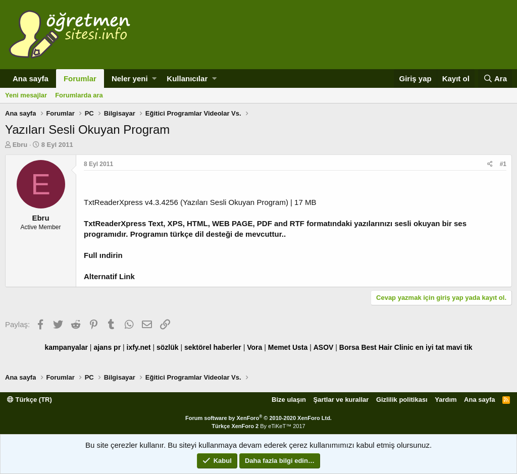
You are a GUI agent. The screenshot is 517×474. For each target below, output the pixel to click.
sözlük (168, 347)
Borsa (349, 347)
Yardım (445, 399)
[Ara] (495, 78)
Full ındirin (103, 255)
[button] (154, 78)
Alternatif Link (109, 276)
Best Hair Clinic (387, 347)
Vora (254, 347)
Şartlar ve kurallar (341, 399)
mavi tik (459, 347)
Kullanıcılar (187, 78)
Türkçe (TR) (29, 399)
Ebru (20, 144)
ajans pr (107, 347)
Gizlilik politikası (402, 399)
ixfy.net (139, 347)
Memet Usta (288, 347)
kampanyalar (66, 347)
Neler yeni (130, 78)
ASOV (324, 347)
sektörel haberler (212, 347)
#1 (503, 164)
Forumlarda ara (79, 95)
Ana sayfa (30, 78)
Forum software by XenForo (258, 418)
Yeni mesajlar (26, 95)
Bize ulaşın (289, 399)
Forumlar (80, 78)
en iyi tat (430, 347)
